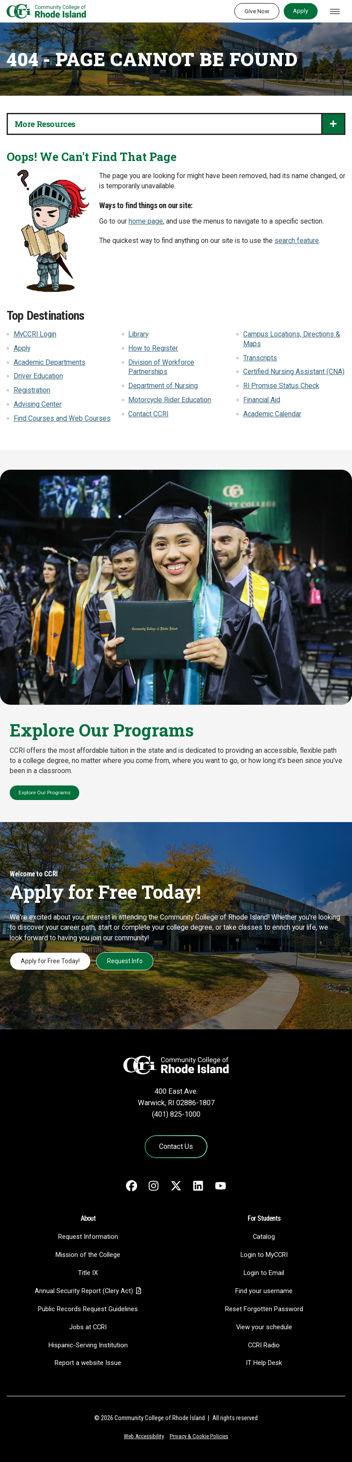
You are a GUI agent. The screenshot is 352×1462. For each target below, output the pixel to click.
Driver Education (38, 376)
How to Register (153, 348)
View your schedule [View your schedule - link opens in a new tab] (264, 1327)
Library (138, 334)
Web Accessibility (144, 1436)
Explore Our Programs (44, 792)
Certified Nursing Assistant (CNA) (294, 372)
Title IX (88, 1273)
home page (146, 221)
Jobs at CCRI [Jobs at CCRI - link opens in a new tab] (88, 1327)
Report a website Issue (88, 1363)
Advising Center (38, 404)
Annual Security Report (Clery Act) (84, 1291)
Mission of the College (88, 1255)
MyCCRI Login (35, 334)
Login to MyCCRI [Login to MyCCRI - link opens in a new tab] (264, 1255)
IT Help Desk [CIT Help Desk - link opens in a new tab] (264, 1363)
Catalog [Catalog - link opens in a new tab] (264, 1237)
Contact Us (176, 1146)
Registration (32, 390)
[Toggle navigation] (334, 11)
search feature (296, 241)
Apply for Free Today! (50, 961)
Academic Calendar (272, 414)
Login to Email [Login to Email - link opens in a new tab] (264, 1273)
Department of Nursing (163, 386)
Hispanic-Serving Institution (88, 1345)
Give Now (257, 11)
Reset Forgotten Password (264, 1309)
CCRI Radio (264, 1345)
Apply (300, 10)
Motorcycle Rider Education (169, 400)
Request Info (125, 961)
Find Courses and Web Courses (62, 419)
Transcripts (260, 358)
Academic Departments (49, 362)
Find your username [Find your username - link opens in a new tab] (264, 1291)
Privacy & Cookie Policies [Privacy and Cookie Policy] (199, 1436)
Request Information (88, 1237)
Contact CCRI (148, 414)
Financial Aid (261, 400)
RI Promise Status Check (281, 386)
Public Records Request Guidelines (88, 1309)
